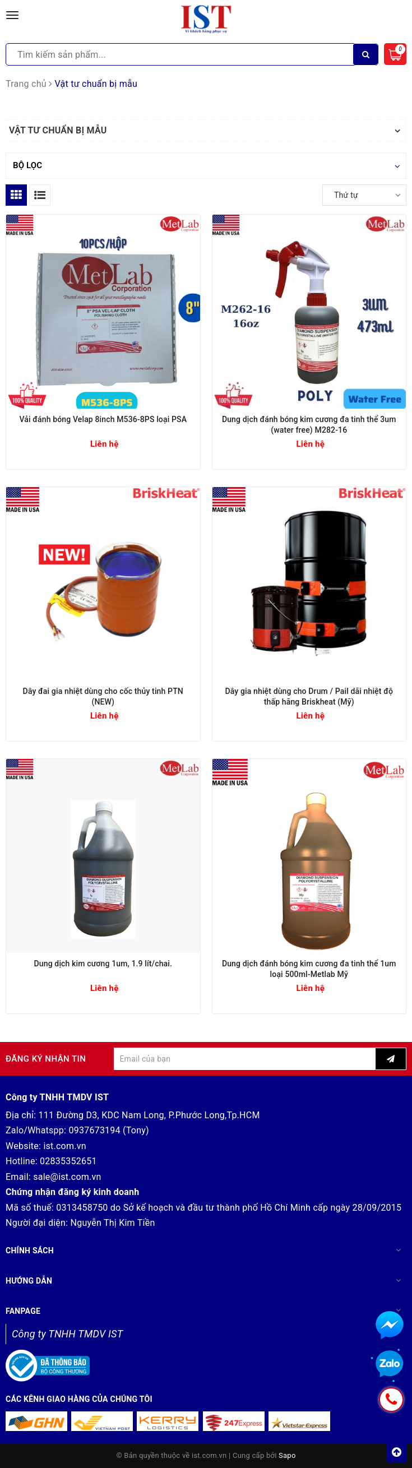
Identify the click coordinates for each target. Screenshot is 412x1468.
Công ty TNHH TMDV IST (67, 1334)
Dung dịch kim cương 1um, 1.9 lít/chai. (103, 963)
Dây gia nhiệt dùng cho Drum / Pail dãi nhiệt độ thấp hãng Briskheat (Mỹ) (309, 696)
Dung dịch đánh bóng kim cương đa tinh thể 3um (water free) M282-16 (309, 424)
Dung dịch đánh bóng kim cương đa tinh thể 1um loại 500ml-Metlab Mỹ (309, 969)
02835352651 (68, 1161)
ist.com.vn (64, 1146)
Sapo (287, 1455)
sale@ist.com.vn (67, 1176)
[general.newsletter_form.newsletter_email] (245, 1059)
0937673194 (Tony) (108, 1130)
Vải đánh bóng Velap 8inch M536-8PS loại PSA (103, 419)
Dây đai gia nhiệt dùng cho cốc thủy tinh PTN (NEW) (103, 696)
